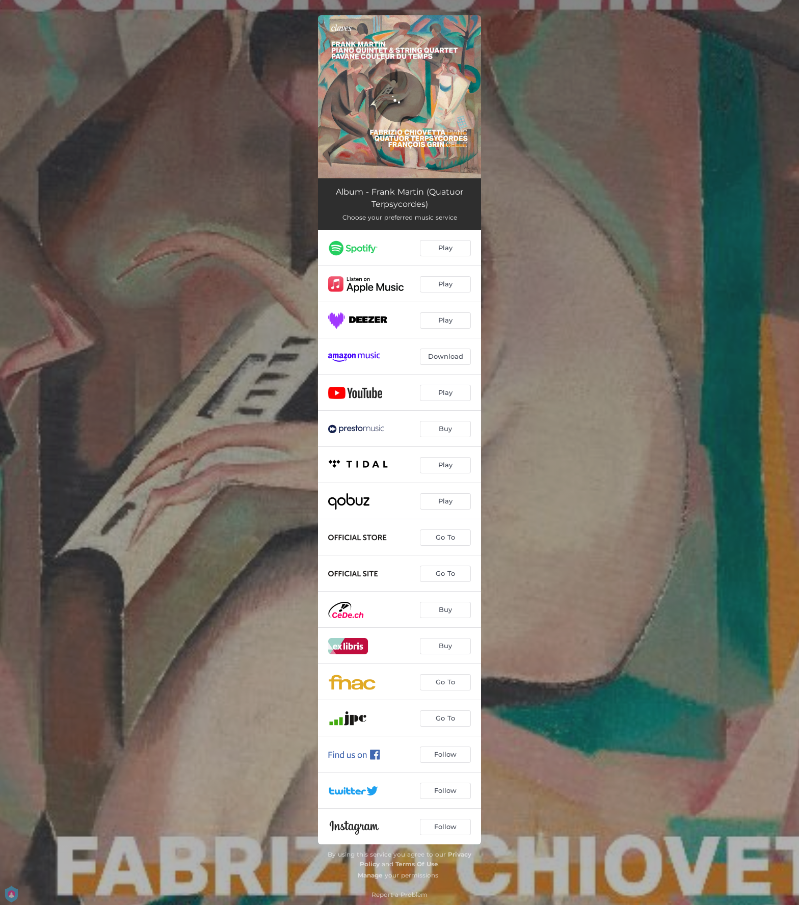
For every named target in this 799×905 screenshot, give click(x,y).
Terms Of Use (416, 864)
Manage (370, 875)
